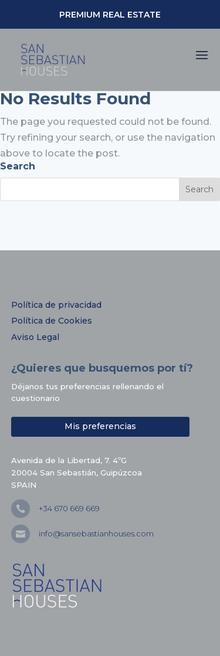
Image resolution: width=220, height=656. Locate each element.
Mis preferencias (100, 426)
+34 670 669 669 (69, 508)
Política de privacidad (56, 305)
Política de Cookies (51, 320)
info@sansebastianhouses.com (96, 533)
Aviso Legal (35, 337)
